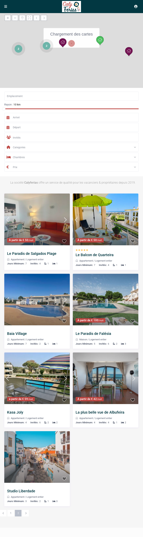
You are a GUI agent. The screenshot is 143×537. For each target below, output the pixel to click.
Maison (83, 339)
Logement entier (35, 259)
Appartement (17, 259)
